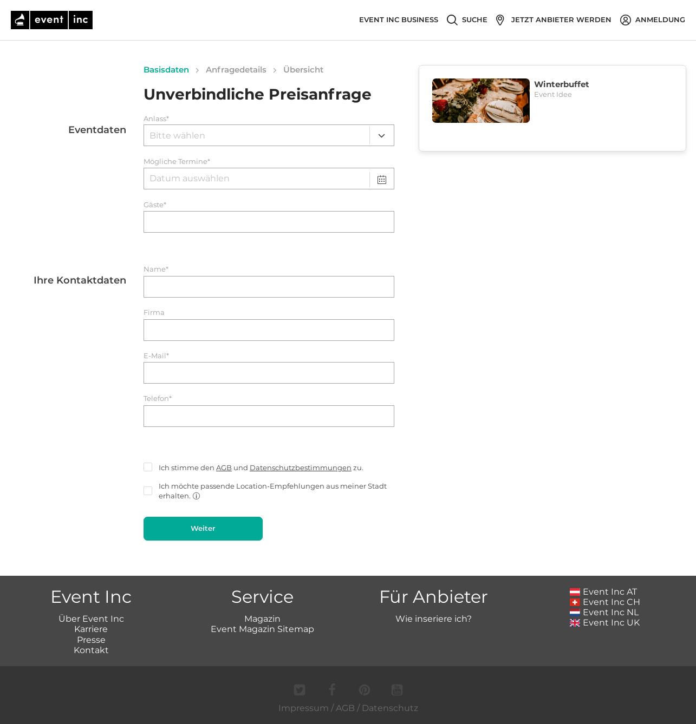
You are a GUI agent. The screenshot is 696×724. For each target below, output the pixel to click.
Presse (91, 640)
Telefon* (158, 398)
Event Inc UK (605, 622)
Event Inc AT (603, 592)
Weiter (203, 528)
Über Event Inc (91, 619)
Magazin (262, 619)
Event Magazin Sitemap (262, 629)
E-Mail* (156, 356)
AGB (224, 467)
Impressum (303, 708)
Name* (156, 269)
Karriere (91, 629)
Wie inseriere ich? (433, 619)
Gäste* (155, 205)
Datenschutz (390, 708)
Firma (154, 312)
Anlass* (156, 119)
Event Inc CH (605, 602)
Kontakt (91, 650)
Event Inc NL (604, 612)
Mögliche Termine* (177, 161)
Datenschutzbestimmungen (301, 467)
